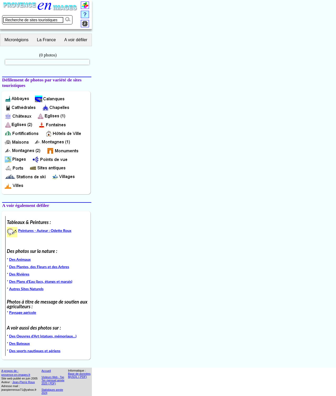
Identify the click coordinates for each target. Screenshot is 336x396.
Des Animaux (20, 259)
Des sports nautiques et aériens (34, 350)
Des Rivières (19, 274)
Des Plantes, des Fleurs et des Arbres (39, 266)
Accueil (46, 370)
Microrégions (16, 40)
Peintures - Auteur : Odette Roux (44, 230)
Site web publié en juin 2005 (19, 378)
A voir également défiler (25, 205)
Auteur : (6, 382)
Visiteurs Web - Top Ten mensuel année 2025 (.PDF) (52, 380)
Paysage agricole (22, 312)
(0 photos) (48, 55)
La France (46, 40)
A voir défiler (75, 40)
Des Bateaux (19, 343)
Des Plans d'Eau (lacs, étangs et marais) (40, 281)
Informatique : (77, 370)
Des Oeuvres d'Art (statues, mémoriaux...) (43, 336)
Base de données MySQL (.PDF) (79, 375)
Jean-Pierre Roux (23, 382)
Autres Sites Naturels (26, 288)
